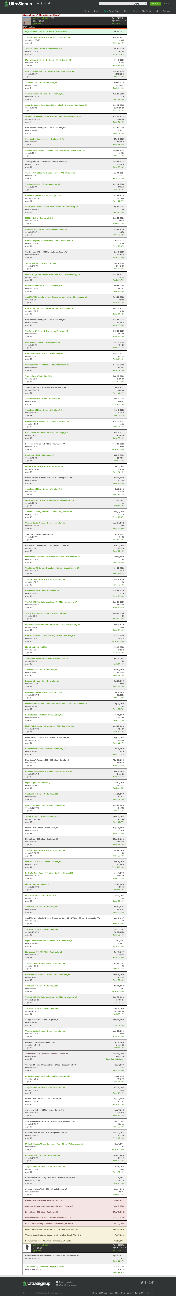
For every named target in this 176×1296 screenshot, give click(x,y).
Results (97, 11)
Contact (166, 11)
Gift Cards (146, 11)
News (126, 11)
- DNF (44, 1200)
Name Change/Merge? (50, 15)
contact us (68, 1282)
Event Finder (112, 11)
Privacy (150, 1293)
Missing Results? (30, 15)
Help (157, 11)
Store (135, 11)
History (116, 23)
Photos (37, 24)
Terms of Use (140, 1293)
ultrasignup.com (70, 1285)
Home (87, 11)
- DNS (52, 1229)
